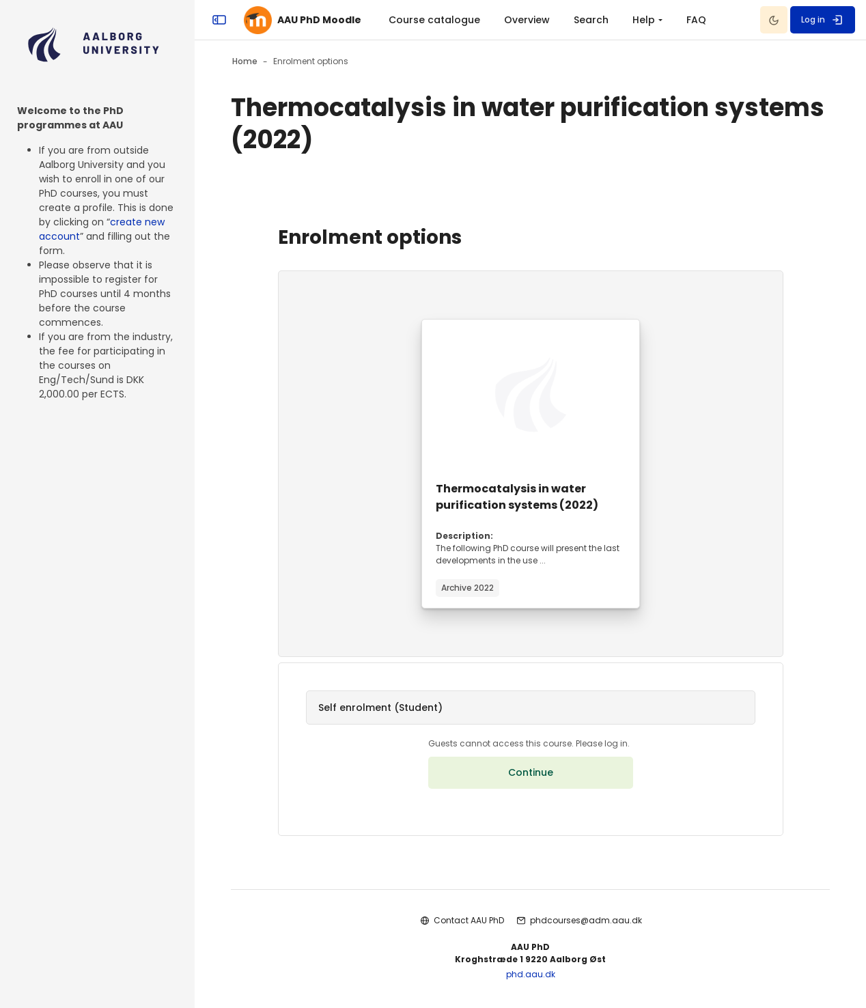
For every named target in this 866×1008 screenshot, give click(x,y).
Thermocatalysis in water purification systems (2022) (517, 497)
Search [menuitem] (591, 20)
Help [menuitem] (643, 20)
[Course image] (530, 395)
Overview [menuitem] (527, 20)
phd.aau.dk (530, 974)
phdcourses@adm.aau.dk (586, 920)
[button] (530, 707)
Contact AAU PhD (469, 920)
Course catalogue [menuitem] (434, 20)
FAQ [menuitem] (696, 20)
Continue (530, 772)
